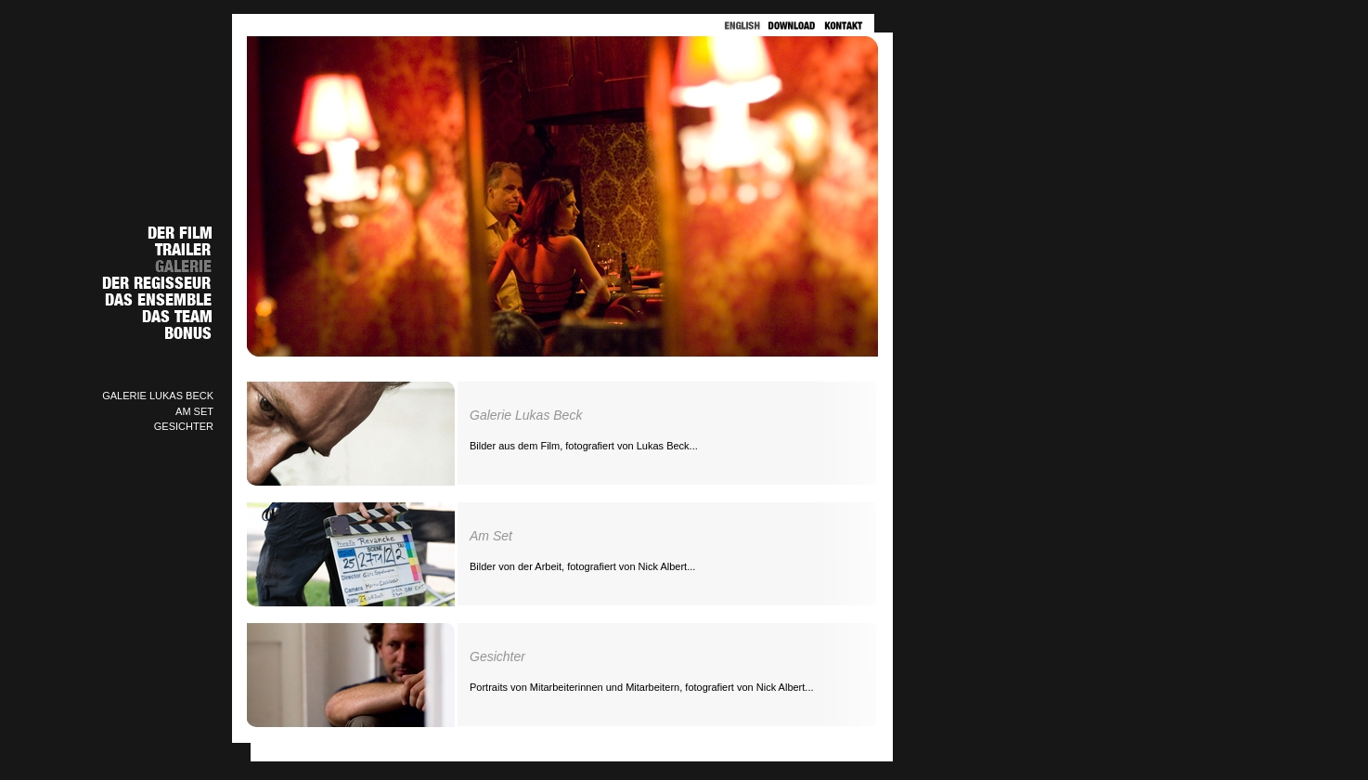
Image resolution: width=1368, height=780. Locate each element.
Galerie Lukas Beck (526, 415)
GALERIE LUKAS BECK (157, 395)
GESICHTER (183, 426)
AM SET (194, 411)
